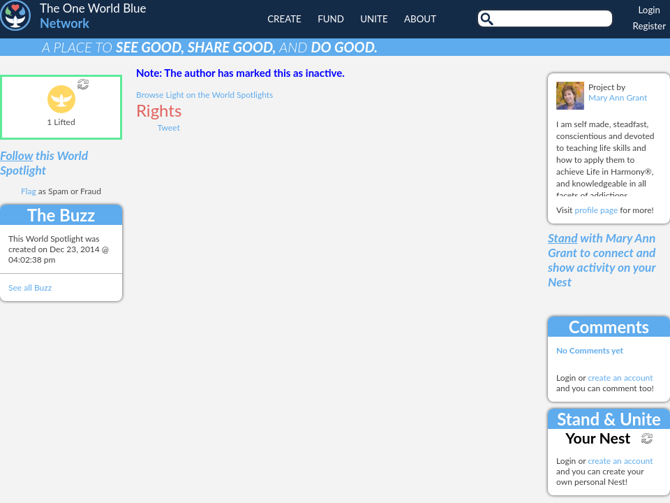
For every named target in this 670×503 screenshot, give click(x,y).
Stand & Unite (609, 419)
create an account (620, 377)
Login (649, 9)
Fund (331, 18)
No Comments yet (589, 350)
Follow (16, 155)
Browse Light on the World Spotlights (204, 94)
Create (284, 18)
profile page (596, 210)
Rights (158, 110)
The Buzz (61, 215)
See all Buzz (30, 287)
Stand (563, 238)
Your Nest (597, 438)
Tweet (168, 127)
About (420, 18)
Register (650, 25)
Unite (373, 18)
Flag (28, 191)
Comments (609, 326)
